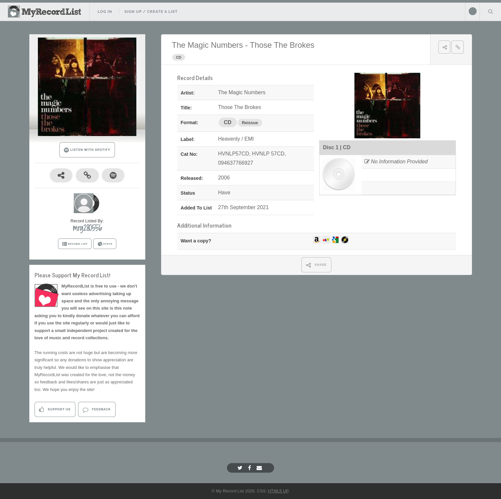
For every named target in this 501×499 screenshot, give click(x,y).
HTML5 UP (278, 490)
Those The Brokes (282, 45)
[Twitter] (240, 468)
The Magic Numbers (207, 45)
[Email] (260, 468)
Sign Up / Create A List (151, 11)
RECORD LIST (75, 244)
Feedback (97, 409)
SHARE (316, 265)
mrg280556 (87, 228)
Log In (104, 11)
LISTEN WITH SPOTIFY (87, 150)
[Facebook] (250, 468)
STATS (105, 244)
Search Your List (490, 11)
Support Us (54, 409)
